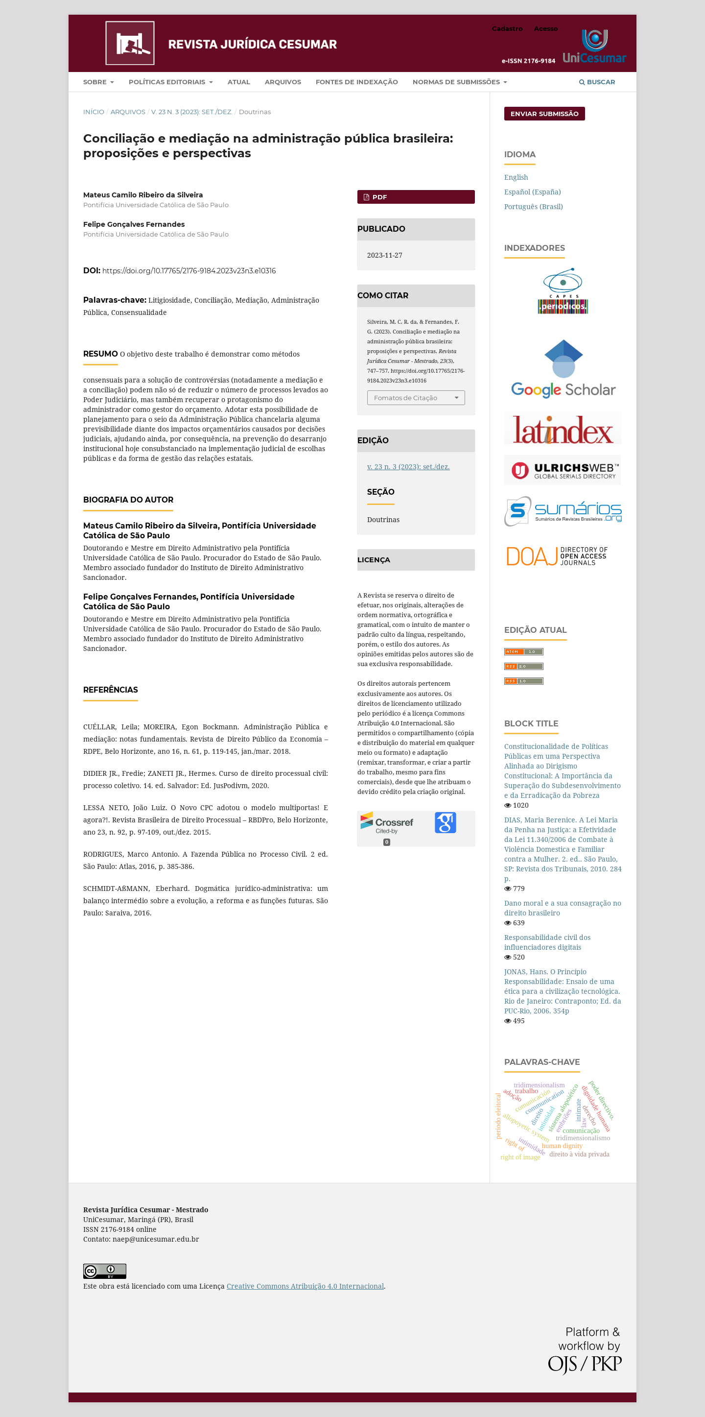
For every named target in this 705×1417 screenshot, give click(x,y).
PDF (379, 197)
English (516, 177)
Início (93, 112)
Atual (239, 82)
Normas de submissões (457, 82)
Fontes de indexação (357, 82)
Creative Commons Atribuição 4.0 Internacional (305, 1286)
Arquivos (283, 82)
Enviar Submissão (545, 114)
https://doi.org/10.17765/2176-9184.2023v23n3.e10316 (189, 270)
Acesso (546, 28)
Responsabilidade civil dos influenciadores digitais (547, 942)
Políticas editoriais (168, 82)
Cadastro (507, 28)
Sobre (96, 82)
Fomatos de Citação (405, 398)
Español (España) (532, 191)
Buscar (597, 82)
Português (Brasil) (533, 206)
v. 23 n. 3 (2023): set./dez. (192, 112)
